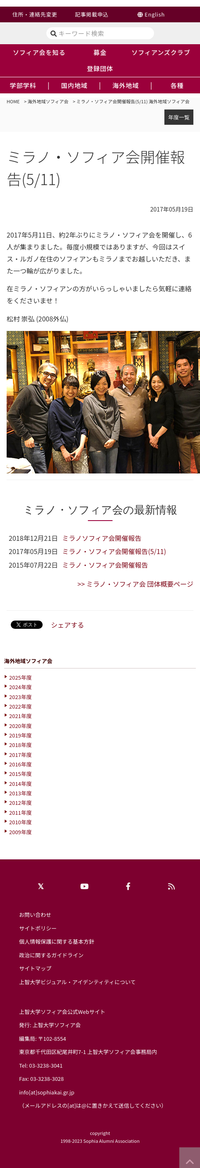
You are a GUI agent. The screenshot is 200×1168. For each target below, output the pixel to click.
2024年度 (20, 687)
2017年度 (20, 755)
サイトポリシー (38, 928)
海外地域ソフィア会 (48, 101)
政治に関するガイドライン (51, 955)
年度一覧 (179, 117)
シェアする (67, 625)
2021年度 (20, 716)
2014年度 (20, 783)
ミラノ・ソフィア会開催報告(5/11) (114, 551)
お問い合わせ (35, 914)
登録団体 (100, 68)
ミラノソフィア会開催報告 (101, 538)
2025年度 (20, 677)
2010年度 (20, 822)
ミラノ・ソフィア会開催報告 (105, 565)
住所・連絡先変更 (34, 14)
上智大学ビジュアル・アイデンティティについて (77, 982)
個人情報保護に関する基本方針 (56, 941)
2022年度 (20, 706)
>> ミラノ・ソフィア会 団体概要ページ (135, 584)
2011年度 (20, 812)
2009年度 (20, 832)
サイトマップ (35, 968)
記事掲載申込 (91, 14)
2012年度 (20, 802)
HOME (13, 101)
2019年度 (20, 735)
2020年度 (20, 726)
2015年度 (20, 774)
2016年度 (20, 764)
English (155, 14)
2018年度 (20, 745)
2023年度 (20, 697)
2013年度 (20, 793)
